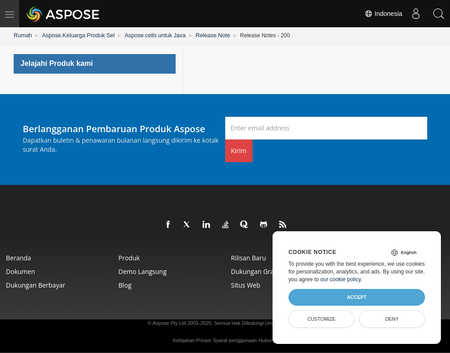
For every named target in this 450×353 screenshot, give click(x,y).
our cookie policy (340, 279)
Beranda (19, 257)
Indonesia (383, 14)
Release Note (206, 35)
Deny (392, 319)
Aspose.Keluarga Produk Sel (76, 35)
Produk (130, 257)
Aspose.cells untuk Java (150, 35)
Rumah (22, 35)
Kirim (239, 150)
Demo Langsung (143, 271)
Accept (356, 297)
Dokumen (21, 271)
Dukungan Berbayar (36, 284)
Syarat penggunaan (235, 340)
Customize (322, 319)
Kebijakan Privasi (192, 340)
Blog (125, 284)
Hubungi (267, 340)
